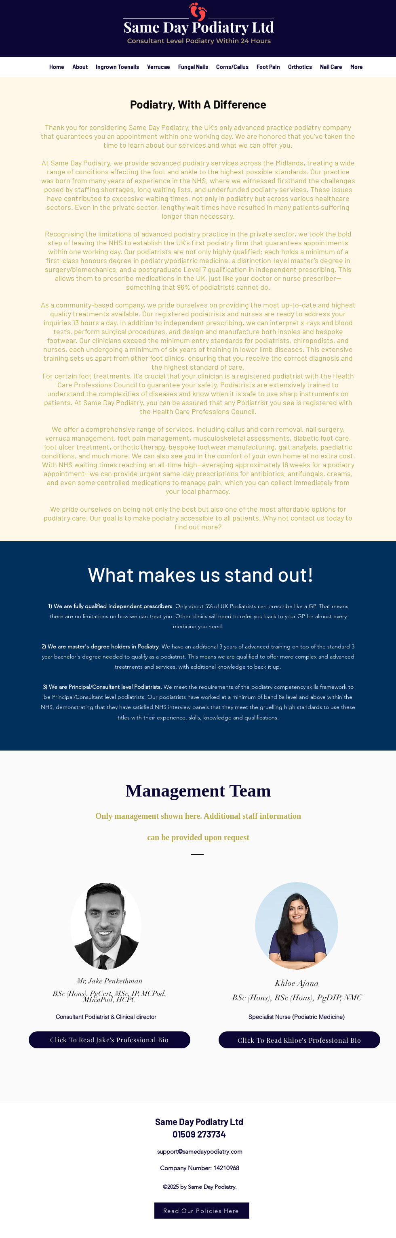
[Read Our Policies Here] (201, 1210)
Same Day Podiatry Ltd (199, 1121)
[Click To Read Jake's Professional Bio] (109, 1039)
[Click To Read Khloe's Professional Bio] (299, 1039)
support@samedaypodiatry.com (199, 1151)
